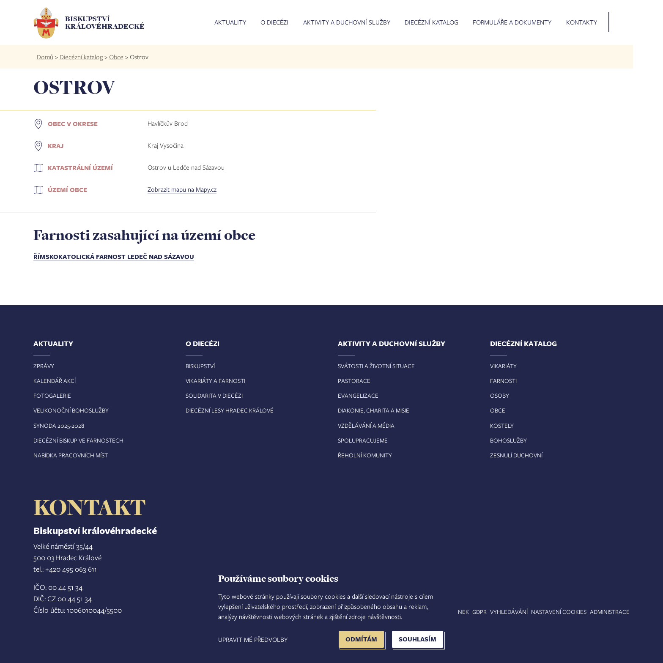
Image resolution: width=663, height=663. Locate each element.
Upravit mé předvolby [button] (253, 639)
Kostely (502, 425)
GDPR (479, 612)
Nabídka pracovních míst (70, 455)
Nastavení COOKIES (558, 612)
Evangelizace (358, 395)
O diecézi (274, 22)
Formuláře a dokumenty (512, 22)
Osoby (499, 395)
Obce (116, 56)
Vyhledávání (509, 612)
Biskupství (200, 366)
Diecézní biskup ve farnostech (78, 440)
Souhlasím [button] (417, 639)
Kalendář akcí (54, 381)
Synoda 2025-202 (57, 425)
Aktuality (230, 22)
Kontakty (581, 22)
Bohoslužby (508, 440)
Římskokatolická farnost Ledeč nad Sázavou (113, 256)
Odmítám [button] (361, 639)
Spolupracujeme (363, 440)
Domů (45, 56)
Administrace (610, 612)
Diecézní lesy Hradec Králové (230, 410)
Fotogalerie (52, 395)
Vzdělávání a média (366, 425)
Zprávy (43, 366)
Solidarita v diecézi (214, 395)
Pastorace (354, 381)
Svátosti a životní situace (376, 366)
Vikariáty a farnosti (215, 381)
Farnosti (503, 381)
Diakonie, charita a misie (373, 410)
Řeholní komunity (365, 455)
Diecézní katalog (431, 22)
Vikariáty (503, 366)
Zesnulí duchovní (516, 455)
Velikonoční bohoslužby (71, 410)
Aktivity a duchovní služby (346, 22)
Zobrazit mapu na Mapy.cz (182, 189)
